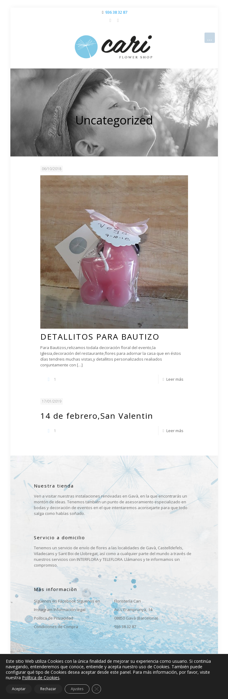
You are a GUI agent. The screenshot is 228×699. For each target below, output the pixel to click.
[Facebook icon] (110, 20)
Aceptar (19, 688)
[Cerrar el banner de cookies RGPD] (96, 689)
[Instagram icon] (118, 20)
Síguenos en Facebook (55, 601)
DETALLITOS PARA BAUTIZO (100, 336)
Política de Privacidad (53, 618)
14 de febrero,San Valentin (96, 415)
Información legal (69, 609)
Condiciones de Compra (56, 626)
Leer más (174, 379)
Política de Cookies (41, 677)
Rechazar (48, 688)
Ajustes (77, 688)
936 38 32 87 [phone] (116, 12)
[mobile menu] (209, 38)
